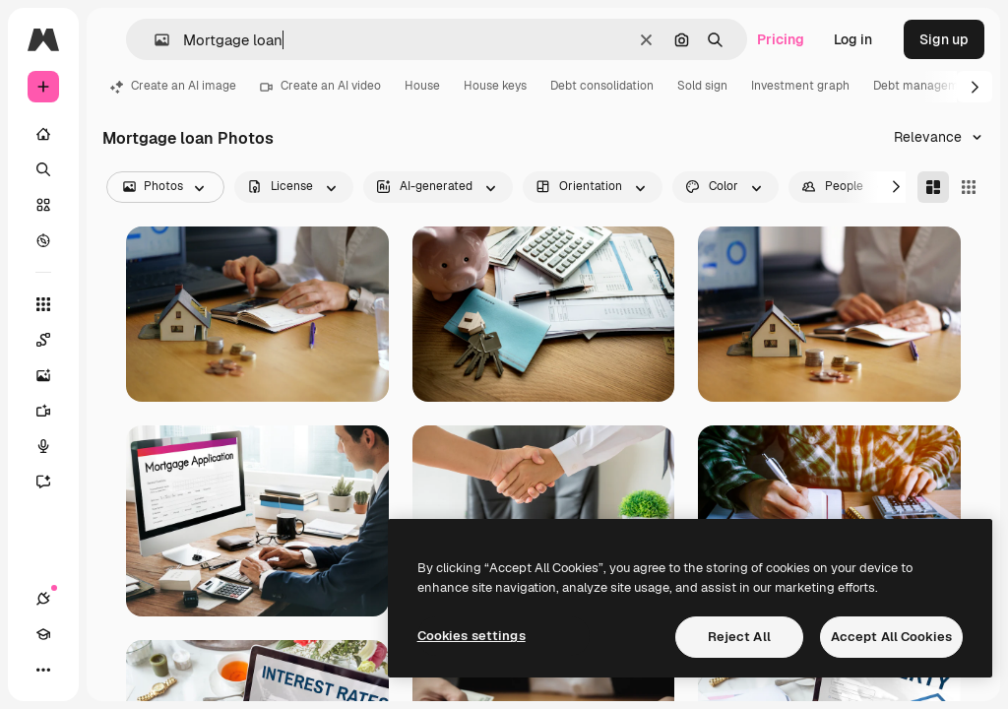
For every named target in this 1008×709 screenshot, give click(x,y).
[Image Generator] (53, 375)
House (422, 86)
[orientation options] (592, 187)
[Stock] (43, 205)
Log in (853, 39)
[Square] (968, 187)
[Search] (43, 169)
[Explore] (43, 240)
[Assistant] (53, 481)
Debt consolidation (602, 86)
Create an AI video (320, 86)
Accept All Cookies (891, 636)
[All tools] (43, 304)
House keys (495, 86)
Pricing (780, 39)
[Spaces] (53, 339)
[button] (154, 39)
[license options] (293, 187)
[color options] (725, 187)
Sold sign (702, 86)
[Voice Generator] (53, 446)
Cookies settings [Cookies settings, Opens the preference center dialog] (471, 635)
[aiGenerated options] (438, 187)
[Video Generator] (53, 410)
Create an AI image (173, 86)
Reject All (739, 636)
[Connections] (43, 598)
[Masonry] (933, 187)
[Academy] (43, 634)
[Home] (43, 134)
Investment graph (800, 86)
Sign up (944, 39)
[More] (43, 669)
